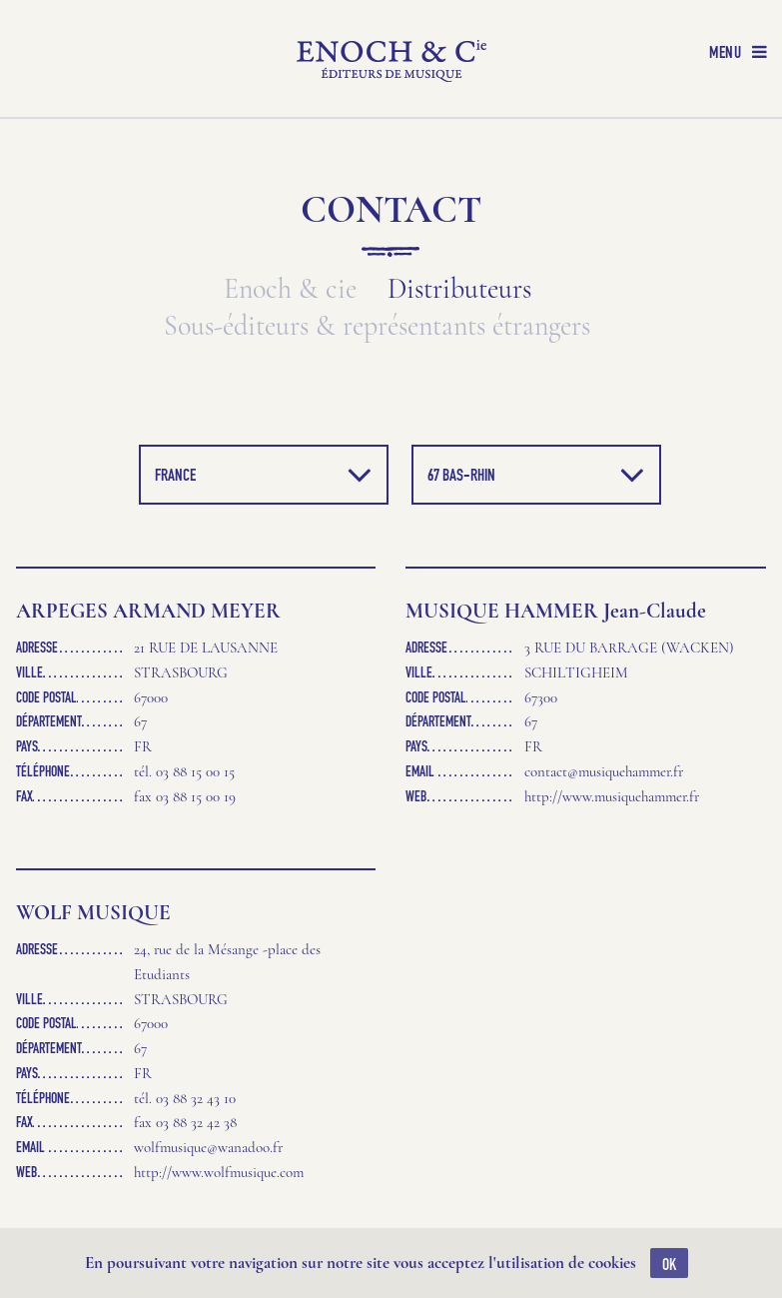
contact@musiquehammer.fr (603, 771)
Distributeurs (459, 289)
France (264, 475)
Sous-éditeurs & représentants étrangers (377, 326)
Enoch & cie (290, 289)
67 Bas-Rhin (536, 475)
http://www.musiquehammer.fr (611, 796)
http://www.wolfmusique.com (219, 1172)
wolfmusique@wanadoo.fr (208, 1147)
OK (669, 1264)
